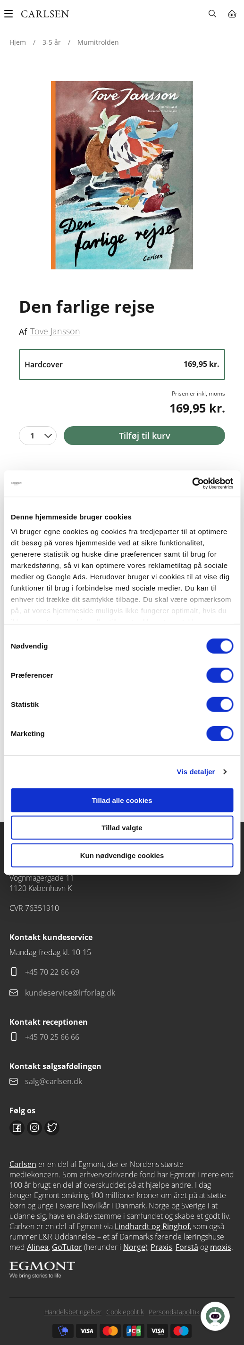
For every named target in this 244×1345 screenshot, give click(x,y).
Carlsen (22, 1164)
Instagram (34, 1127)
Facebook (17, 1127)
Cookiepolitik (125, 1311)
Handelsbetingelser (72, 1311)
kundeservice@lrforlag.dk (70, 993)
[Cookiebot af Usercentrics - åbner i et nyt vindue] (192, 484)
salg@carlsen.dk (54, 1081)
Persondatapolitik (174, 1311)
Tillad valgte (121, 828)
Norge (134, 1247)
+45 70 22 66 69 (52, 972)
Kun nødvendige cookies (122, 855)
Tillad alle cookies (122, 800)
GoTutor (67, 1247)
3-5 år (51, 42)
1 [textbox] (32, 435)
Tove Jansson (55, 331)
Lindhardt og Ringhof (152, 1226)
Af (23, 331)
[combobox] (38, 435)
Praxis (161, 1247)
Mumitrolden (98, 42)
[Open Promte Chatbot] (215, 1316)
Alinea (38, 1247)
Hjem (17, 42)
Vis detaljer (196, 772)
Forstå (187, 1247)
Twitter (51, 1127)
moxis (220, 1247)
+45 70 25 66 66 (52, 1037)
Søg (212, 13)
